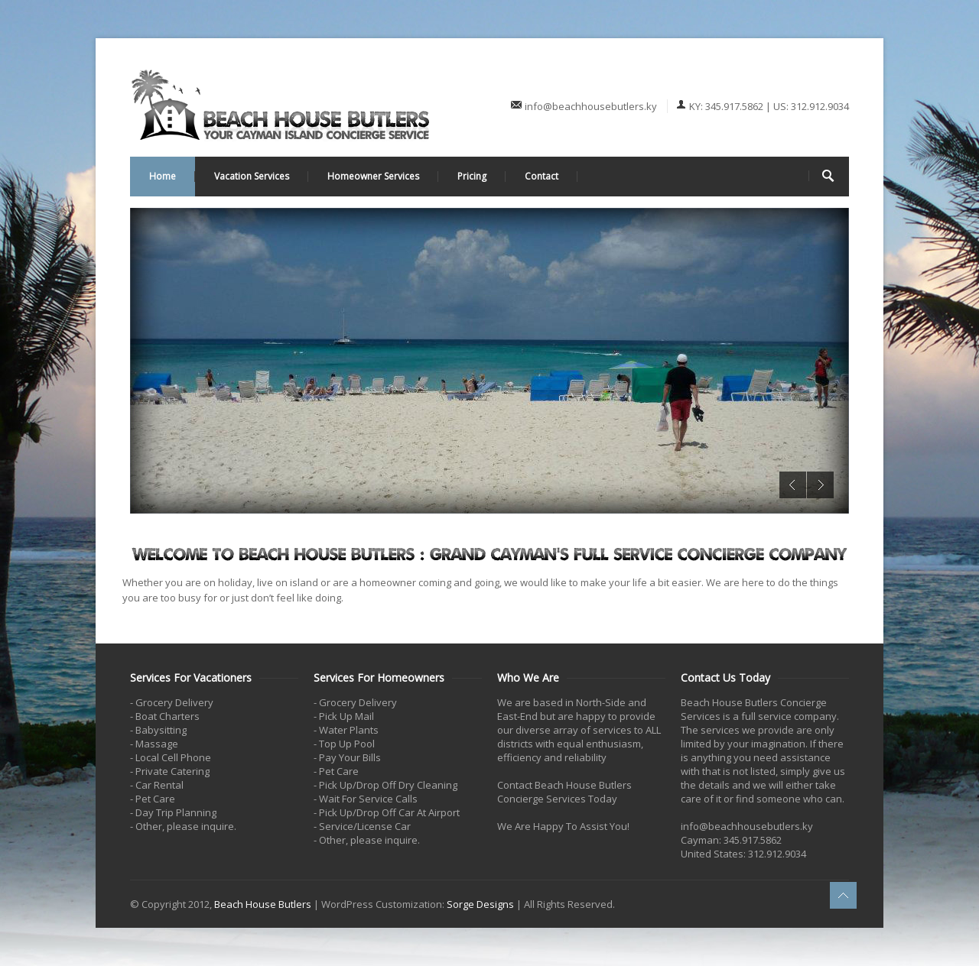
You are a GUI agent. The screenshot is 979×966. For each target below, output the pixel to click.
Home (162, 176)
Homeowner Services (373, 176)
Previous (792, 485)
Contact (541, 176)
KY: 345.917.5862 (726, 106)
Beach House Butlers (262, 904)
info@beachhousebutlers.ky (592, 106)
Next (820, 485)
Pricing (471, 176)
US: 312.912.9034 (811, 106)
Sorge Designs (480, 904)
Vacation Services (251, 176)
